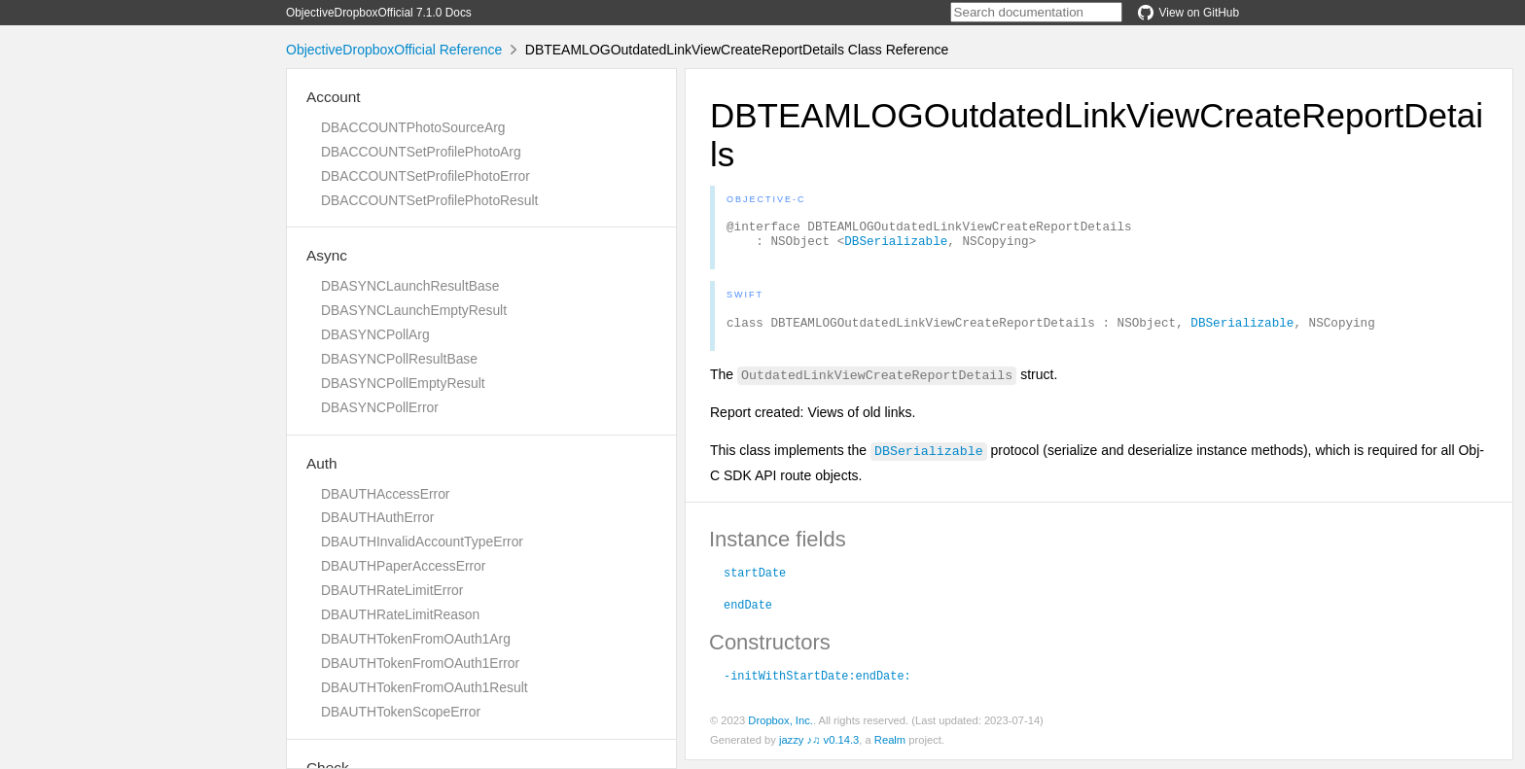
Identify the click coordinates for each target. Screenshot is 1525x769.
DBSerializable (895, 246)
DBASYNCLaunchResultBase (410, 286)
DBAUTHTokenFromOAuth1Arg (416, 639)
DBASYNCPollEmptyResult (403, 383)
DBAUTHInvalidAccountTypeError (422, 541)
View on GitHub (1188, 12)
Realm (889, 748)
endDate (748, 612)
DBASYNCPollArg (375, 334)
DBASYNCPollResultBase (399, 359)
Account (333, 96)
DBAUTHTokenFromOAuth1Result (424, 687)
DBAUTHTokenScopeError (400, 711)
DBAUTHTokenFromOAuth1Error (420, 663)
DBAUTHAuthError (377, 517)
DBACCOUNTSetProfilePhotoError (425, 176)
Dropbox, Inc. (780, 729)
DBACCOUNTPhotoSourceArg (413, 127)
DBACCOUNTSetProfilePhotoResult (429, 200)
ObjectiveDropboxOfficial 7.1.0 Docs (379, 12)
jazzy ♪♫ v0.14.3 (819, 748)
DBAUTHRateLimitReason (400, 614)
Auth (321, 463)
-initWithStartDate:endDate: (817, 683)
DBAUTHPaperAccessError (403, 566)
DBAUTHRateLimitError (392, 590)
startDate (755, 580)
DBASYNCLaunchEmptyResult (414, 310)
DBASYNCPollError (380, 407)
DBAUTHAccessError (385, 494)
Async (326, 255)
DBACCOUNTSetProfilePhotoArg (421, 151)
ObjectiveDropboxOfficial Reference (394, 49)
